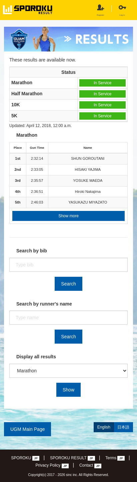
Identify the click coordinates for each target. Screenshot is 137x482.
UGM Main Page (27, 429)
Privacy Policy (52, 465)
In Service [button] (102, 83)
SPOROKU (25, 458)
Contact (90, 465)
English (103, 427)
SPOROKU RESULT (72, 458)
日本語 (123, 427)
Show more (68, 216)
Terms (115, 458)
